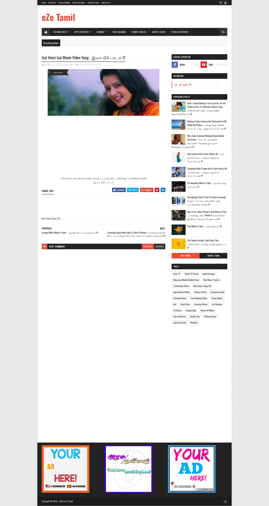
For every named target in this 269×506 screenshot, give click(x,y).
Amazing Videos (201, 304)
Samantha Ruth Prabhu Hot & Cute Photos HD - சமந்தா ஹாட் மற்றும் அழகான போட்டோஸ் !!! (207, 172)
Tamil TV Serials (191, 273)
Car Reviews (217, 304)
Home (44, 2)
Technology (59, 32)
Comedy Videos (179, 298)
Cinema (100, 32)
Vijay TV (176, 273)
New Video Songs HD (90, 64)
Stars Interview (180, 32)
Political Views (210, 316)
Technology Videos (181, 285)
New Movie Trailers (211, 279)
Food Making (119, 32)
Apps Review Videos (181, 292)
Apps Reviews (81, 32)
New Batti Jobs (93, 2)
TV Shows (177, 310)
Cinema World (200, 292)
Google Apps (191, 310)
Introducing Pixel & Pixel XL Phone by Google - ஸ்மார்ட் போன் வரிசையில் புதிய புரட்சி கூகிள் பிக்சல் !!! (207, 200)
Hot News (185, 255)
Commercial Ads (217, 292)
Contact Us (106, 2)
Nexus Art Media (78, 2)
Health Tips (195, 316)
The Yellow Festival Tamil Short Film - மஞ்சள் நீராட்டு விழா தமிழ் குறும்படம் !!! (206, 244)
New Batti (52, 2)
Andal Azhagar (209, 273)
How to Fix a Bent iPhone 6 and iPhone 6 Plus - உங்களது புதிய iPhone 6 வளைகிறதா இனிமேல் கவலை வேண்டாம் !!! (207, 215)
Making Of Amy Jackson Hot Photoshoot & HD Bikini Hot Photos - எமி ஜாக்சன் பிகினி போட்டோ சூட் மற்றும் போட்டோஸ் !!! (207, 125)
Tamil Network (64, 2)
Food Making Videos (199, 298)
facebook (147, 246)
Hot (174, 304)
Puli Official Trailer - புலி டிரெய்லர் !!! (204, 226)
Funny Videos (139, 32)
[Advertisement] (163, 16)
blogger (160, 246)
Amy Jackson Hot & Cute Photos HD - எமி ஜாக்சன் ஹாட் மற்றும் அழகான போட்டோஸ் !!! (205, 157)
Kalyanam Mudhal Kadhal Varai (186, 279)
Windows (194, 322)
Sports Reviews (179, 322)
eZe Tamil (58, 16)
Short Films (158, 32)
